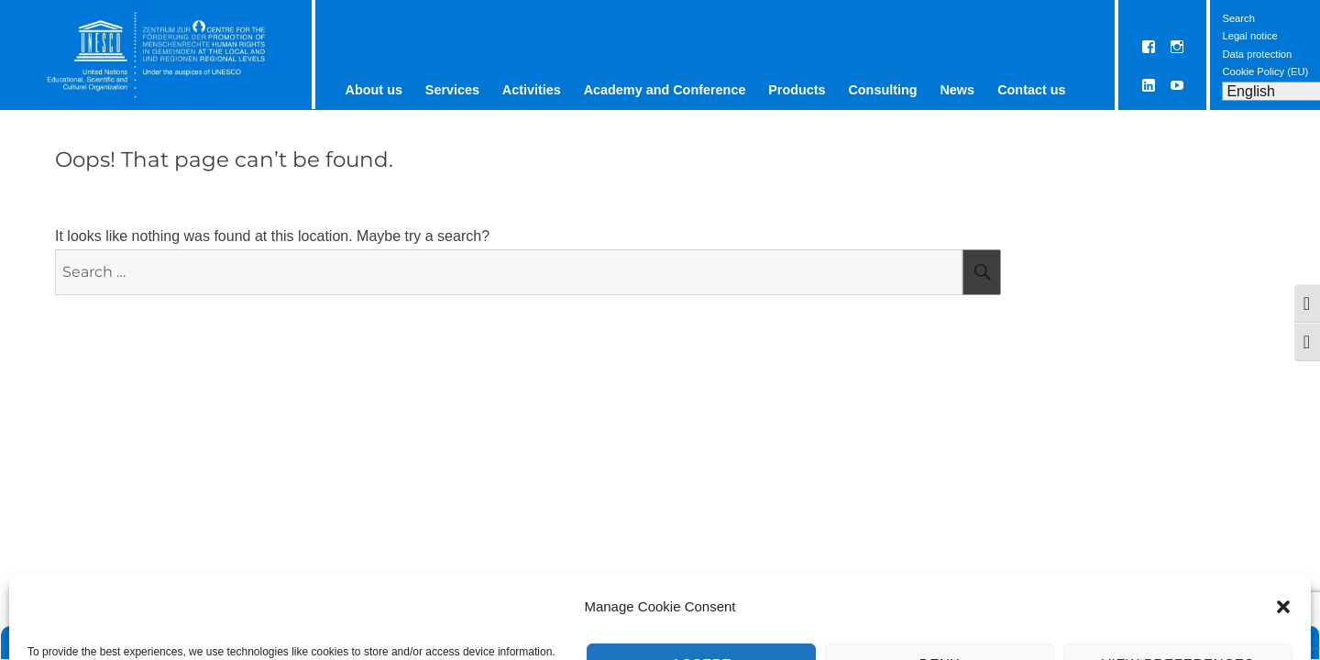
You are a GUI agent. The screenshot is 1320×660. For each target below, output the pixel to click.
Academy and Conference (665, 89)
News (957, 89)
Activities (531, 89)
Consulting (882, 89)
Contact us (1031, 89)
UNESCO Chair (262, 642)
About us (374, 89)
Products (796, 89)
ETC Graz (140, 642)
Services (452, 89)
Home (43, 642)
